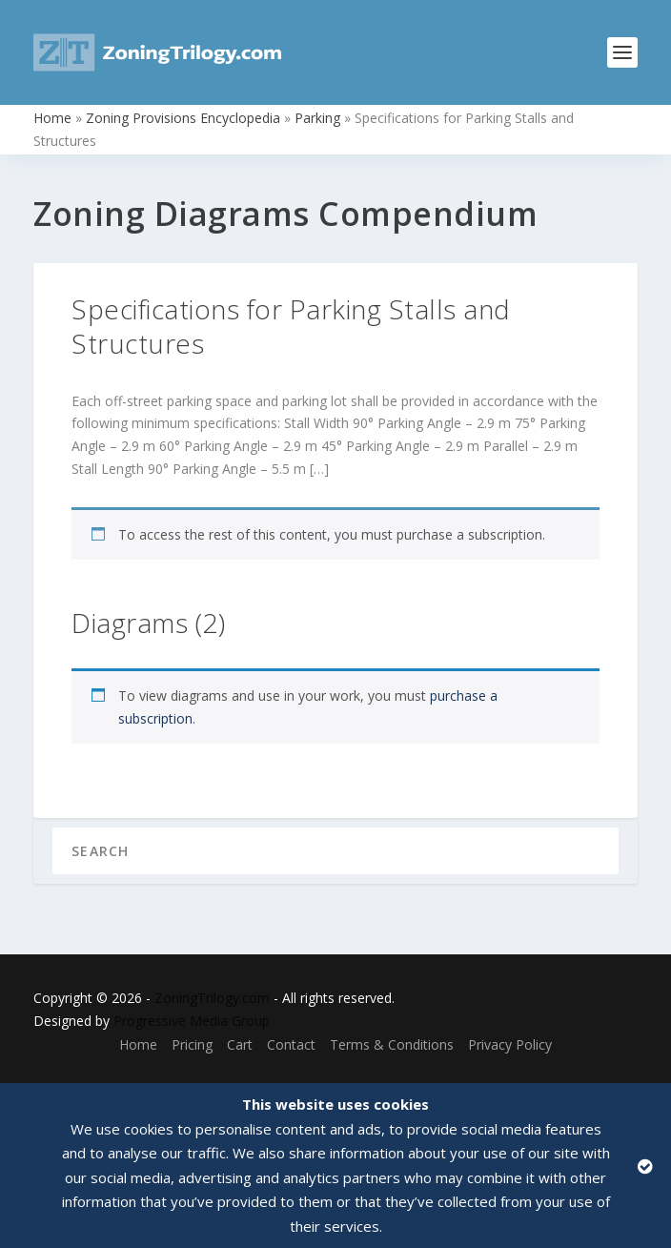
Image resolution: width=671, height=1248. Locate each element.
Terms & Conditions (392, 1044)
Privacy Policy (510, 1044)
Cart (240, 1044)
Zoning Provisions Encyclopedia (183, 118)
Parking (317, 118)
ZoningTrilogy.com (212, 998)
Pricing (192, 1044)
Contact (291, 1044)
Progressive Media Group (191, 1021)
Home (52, 118)
